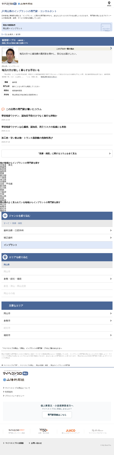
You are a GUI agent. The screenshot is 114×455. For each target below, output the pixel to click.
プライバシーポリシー (14, 396)
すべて (7, 223)
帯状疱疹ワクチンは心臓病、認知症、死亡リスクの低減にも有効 (33, 127)
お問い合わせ (36, 443)
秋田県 (3, 169)
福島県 (3, 171)
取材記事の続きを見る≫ (49, 77)
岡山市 (7, 313)
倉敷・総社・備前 (13, 278)
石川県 (3, 188)
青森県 (3, 167)
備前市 (7, 335)
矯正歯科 (8, 237)
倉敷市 (7, 320)
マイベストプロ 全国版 (14, 443)
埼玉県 (3, 179)
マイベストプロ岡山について (17, 388)
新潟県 (3, 186)
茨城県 (3, 181)
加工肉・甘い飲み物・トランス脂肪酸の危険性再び (27, 138)
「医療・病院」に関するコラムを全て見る (57, 153)
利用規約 (9, 392)
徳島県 (3, 200)
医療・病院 (17, 223)
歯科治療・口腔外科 (14, 230)
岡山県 (3, 196)
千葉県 (3, 177)
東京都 (3, 175)
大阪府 (3, 192)
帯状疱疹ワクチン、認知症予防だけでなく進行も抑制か (29, 115)
